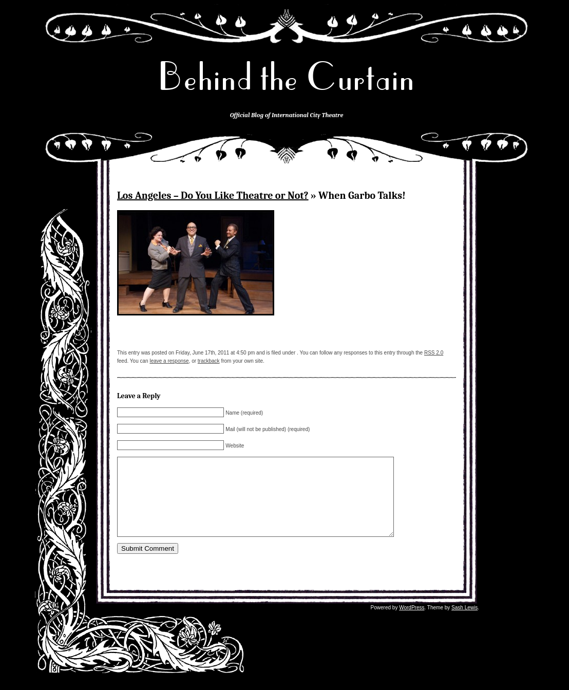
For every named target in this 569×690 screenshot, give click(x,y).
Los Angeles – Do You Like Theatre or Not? (213, 195)
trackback (209, 361)
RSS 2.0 (433, 353)
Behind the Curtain (286, 76)
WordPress (411, 614)
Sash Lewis (464, 614)
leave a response (168, 361)
